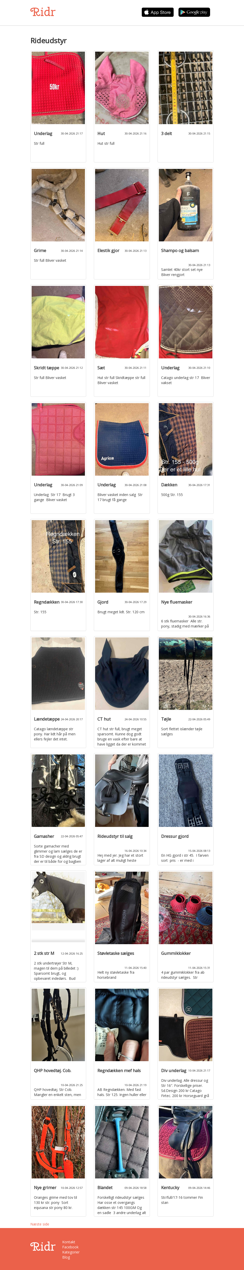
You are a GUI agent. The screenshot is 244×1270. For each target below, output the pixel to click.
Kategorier (71, 1252)
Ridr (43, 12)
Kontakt (68, 1241)
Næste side (39, 1224)
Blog (66, 1257)
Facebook (70, 1247)
